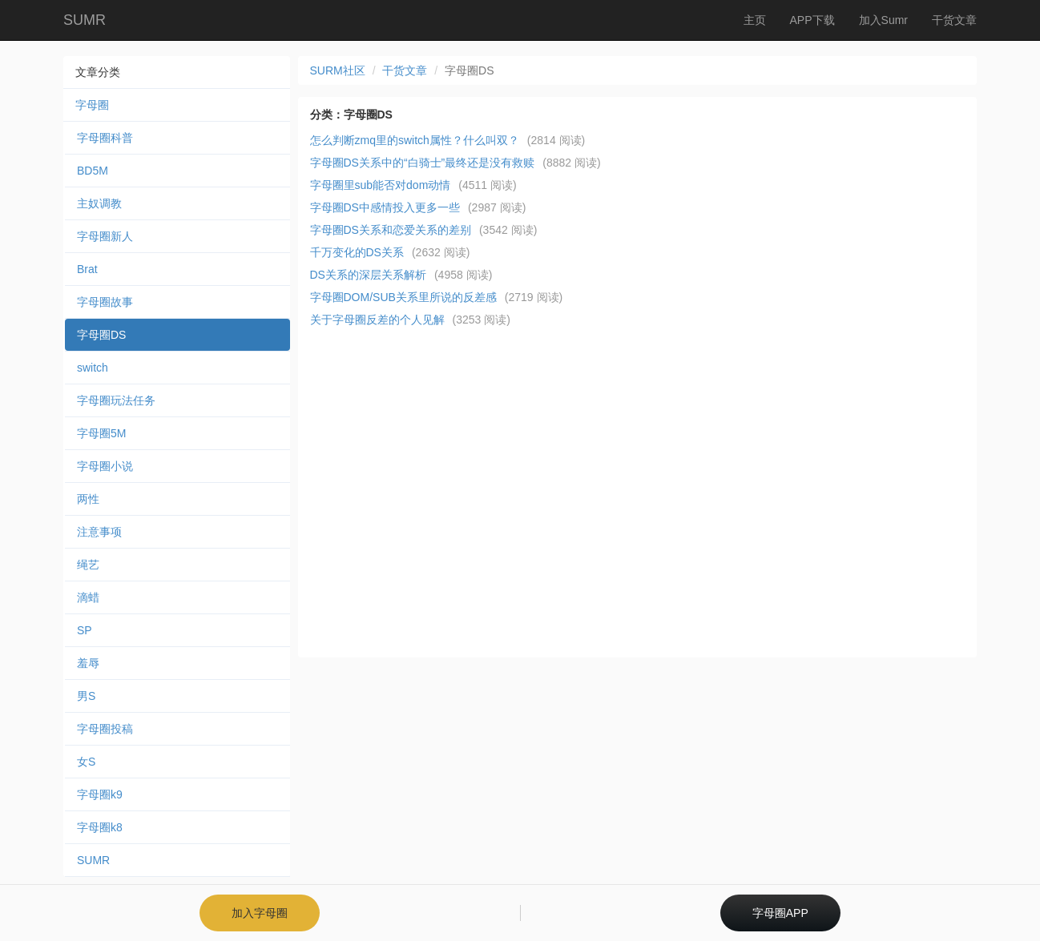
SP (84, 630)
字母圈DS (101, 334)
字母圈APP (780, 913)
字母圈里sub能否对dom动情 (380, 185)
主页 (755, 20)
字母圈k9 (100, 794)
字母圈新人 (105, 236)
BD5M (92, 170)
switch (92, 367)
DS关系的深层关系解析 (368, 274)
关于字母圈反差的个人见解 (377, 319)
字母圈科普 (105, 137)
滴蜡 (88, 597)
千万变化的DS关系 (357, 252)
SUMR (84, 20)
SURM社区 (337, 70)
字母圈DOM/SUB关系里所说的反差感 (403, 297)
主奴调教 (99, 203)
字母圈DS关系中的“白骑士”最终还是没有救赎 (422, 162)
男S (86, 696)
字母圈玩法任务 (116, 400)
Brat (87, 269)
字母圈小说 (105, 466)
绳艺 (88, 564)
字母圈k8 (100, 827)
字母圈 (92, 105)
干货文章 (954, 20)
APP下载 (812, 20)
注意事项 (99, 531)
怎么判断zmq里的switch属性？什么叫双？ (414, 140)
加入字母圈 (260, 913)
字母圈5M (101, 433)
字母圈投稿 (105, 728)
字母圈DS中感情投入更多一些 (385, 207)
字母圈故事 (105, 302)
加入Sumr (883, 20)
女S (86, 761)
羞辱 (88, 663)
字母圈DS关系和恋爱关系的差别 (390, 229)
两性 (88, 499)
